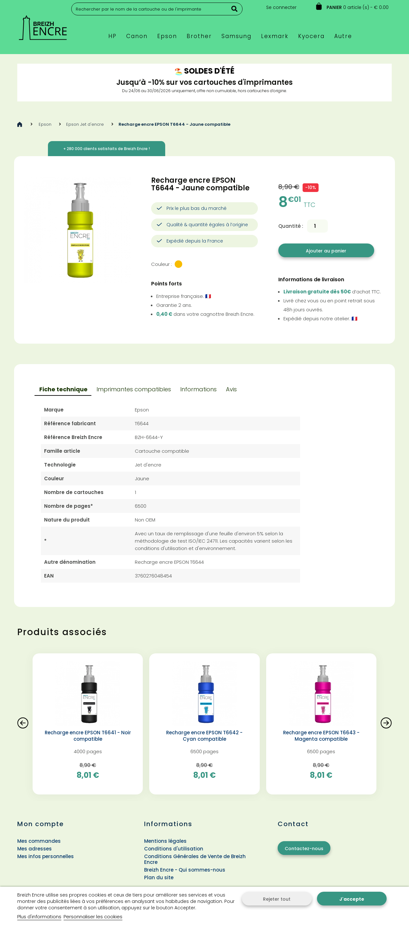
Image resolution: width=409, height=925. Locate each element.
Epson (45, 124)
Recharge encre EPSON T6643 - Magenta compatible (321, 736)
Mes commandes (39, 841)
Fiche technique (63, 389)
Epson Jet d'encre (85, 124)
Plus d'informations (39, 916)
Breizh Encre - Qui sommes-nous (184, 869)
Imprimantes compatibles (133, 389)
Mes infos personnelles (45, 856)
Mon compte (40, 823)
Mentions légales (165, 841)
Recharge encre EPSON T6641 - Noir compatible (88, 736)
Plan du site (159, 877)
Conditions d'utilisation (173, 848)
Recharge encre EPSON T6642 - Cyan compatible (204, 736)
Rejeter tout (276, 899)
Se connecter (281, 7)
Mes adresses (34, 848)
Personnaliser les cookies (93, 916)
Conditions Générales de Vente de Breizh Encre (195, 859)
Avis (231, 389)
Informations (198, 389)
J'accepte (351, 899)
